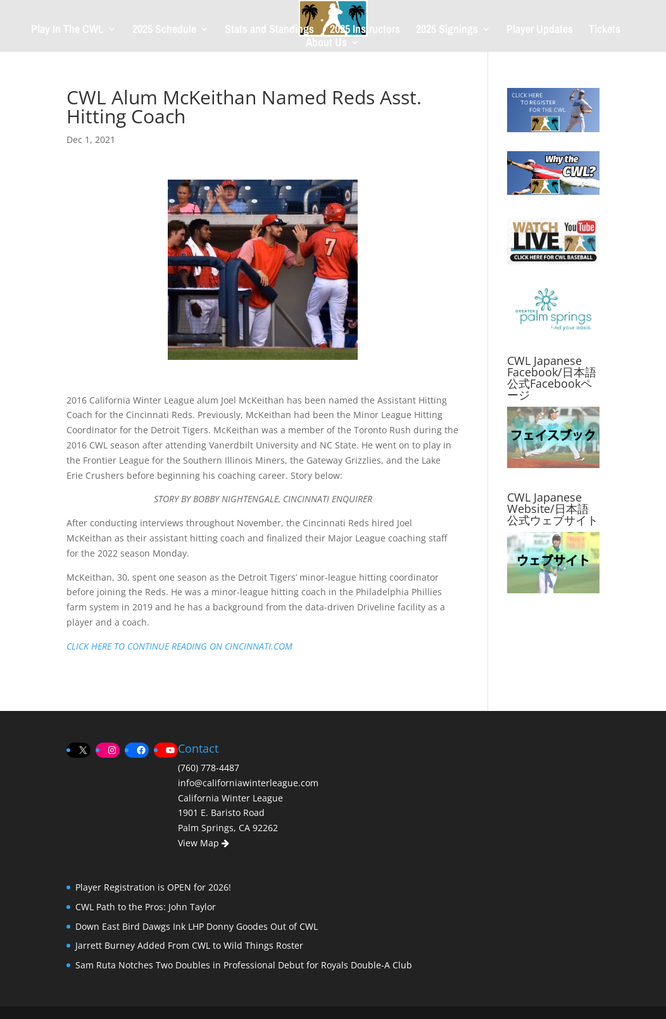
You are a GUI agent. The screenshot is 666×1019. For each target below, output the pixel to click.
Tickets (604, 31)
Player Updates (539, 31)
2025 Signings (447, 31)
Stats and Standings (269, 31)
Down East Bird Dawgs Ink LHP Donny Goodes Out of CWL (196, 926)
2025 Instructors (365, 31)
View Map (203, 843)
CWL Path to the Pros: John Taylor (145, 907)
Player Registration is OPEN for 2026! (153, 887)
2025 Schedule (164, 31)
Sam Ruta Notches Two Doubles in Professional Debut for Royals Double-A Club (243, 965)
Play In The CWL (67, 31)
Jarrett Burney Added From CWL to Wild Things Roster (189, 945)
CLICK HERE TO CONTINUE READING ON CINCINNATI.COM (179, 646)
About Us (326, 44)
